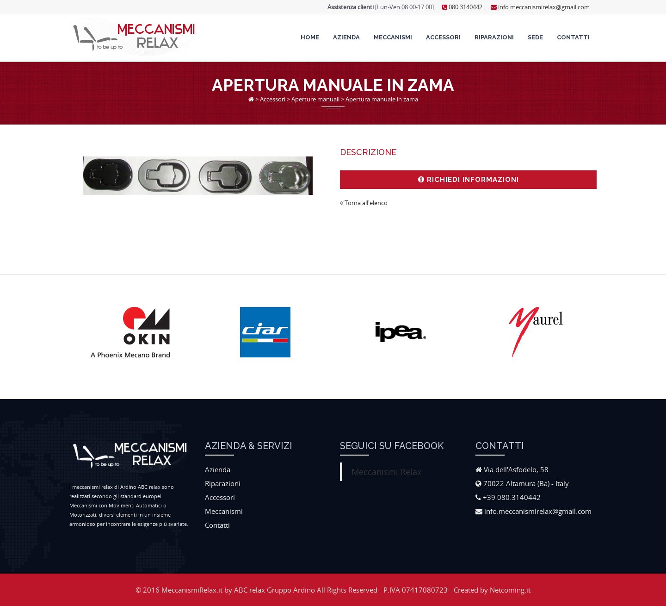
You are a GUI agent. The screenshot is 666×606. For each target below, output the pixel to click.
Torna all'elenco (364, 203)
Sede (535, 37)
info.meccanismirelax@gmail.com (540, 7)
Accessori (443, 37)
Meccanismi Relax (386, 471)
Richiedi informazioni (468, 179)
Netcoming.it (510, 589)
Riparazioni (494, 37)
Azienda (346, 37)
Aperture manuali (315, 99)
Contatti (573, 37)
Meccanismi (393, 37)
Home (310, 37)
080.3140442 (462, 7)
